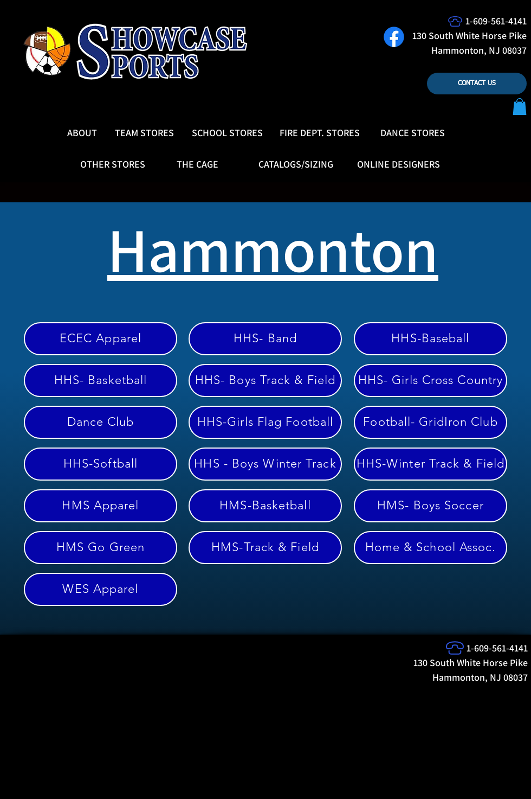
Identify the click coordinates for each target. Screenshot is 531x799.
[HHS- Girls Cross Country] (430, 380)
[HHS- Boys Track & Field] (265, 380)
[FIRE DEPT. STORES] (320, 133)
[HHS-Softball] (100, 464)
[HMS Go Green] (100, 547)
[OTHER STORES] (112, 164)
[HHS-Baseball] (430, 338)
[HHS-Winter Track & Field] (430, 464)
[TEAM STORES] (144, 133)
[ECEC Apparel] (100, 338)
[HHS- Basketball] (100, 380)
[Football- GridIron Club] (430, 422)
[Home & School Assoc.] (430, 547)
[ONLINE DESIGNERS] (398, 164)
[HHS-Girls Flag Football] (265, 422)
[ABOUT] (82, 133)
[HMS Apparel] (100, 505)
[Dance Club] (100, 422)
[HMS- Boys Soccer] (430, 505)
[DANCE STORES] (412, 133)
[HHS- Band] (265, 338)
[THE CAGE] (197, 164)
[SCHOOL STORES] (227, 133)
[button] (520, 106)
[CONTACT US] (477, 83)
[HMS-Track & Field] (265, 547)
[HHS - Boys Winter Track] (265, 464)
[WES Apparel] (100, 589)
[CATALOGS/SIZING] (295, 164)
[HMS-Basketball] (265, 505)
